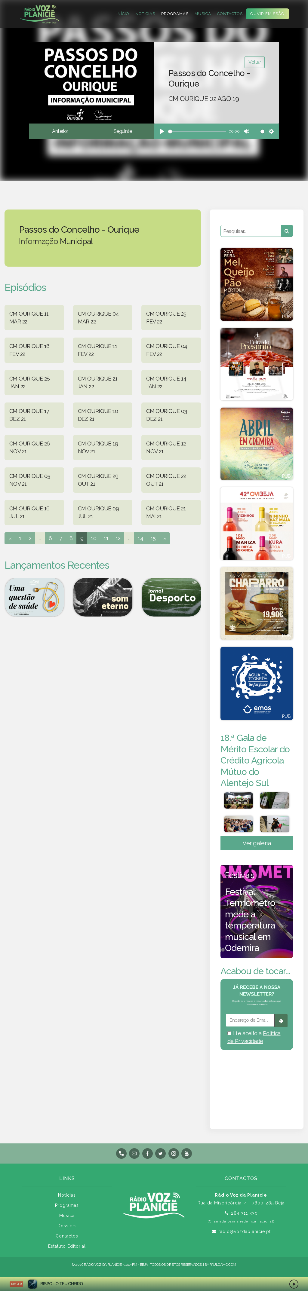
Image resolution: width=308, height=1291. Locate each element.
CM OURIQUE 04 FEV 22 (166, 350)
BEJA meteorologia (256, 1083)
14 (140, 538)
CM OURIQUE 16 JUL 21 (29, 512)
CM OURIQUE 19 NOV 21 (98, 447)
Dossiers (67, 1228)
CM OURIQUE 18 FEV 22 (29, 350)
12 (118, 538)
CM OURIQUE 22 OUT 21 (166, 480)
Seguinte (123, 131)
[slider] (197, 131)
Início (122, 13)
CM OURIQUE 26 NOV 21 (29, 447)
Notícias (145, 13)
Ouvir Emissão (267, 13)
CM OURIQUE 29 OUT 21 (98, 480)
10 (93, 538)
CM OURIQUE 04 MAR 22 (98, 318)
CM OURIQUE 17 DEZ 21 (29, 415)
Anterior (60, 131)
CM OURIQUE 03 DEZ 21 (166, 415)
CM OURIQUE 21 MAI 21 (166, 512)
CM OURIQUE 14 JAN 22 (166, 382)
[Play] (162, 131)
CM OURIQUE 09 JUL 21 (98, 512)
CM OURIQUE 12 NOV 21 (166, 447)
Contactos (230, 13)
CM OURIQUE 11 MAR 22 (29, 318)
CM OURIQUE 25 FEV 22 (166, 318)
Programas (175, 13)
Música (203, 13)
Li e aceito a (254, 1039)
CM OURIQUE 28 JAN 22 (29, 382)
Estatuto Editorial (67, 1248)
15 (153, 538)
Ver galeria (256, 845)
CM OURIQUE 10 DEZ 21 (98, 415)
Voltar (254, 62)
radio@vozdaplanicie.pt (244, 1233)
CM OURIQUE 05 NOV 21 (29, 480)
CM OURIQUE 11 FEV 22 (97, 350)
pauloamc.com (223, 1267)
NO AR (16, 1284)
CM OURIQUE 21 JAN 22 (98, 382)
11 (106, 538)
